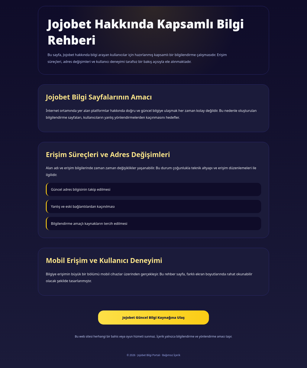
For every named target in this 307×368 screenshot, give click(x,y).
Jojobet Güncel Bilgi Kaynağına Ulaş (153, 317)
